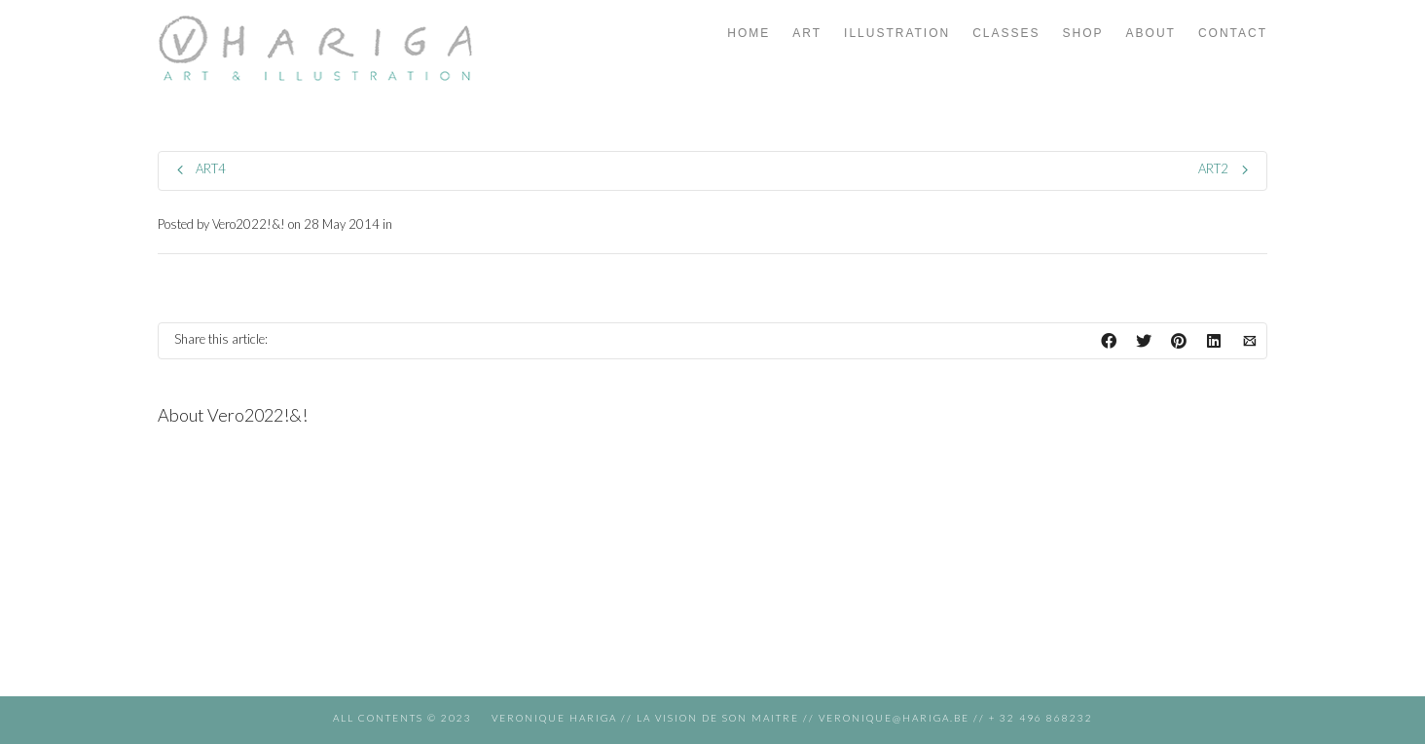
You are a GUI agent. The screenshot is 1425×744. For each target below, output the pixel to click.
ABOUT (1151, 33)
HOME (748, 33)
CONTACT (1232, 33)
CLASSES (1006, 33)
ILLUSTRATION (897, 33)
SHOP (1083, 33)
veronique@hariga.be (892, 718)
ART (807, 33)
